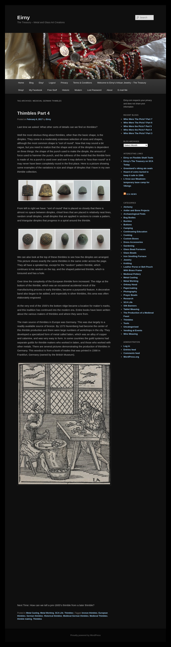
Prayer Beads (130, 295)
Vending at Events (133, 330)
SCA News (131, 194)
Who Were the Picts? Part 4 (138, 130)
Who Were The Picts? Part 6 (138, 122)
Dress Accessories (133, 242)
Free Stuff (52, 90)
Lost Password (94, 90)
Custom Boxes (131, 238)
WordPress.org (131, 357)
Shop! (21, 90)
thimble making (24, 619)
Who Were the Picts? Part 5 (138, 126)
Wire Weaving (131, 334)
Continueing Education (135, 231)
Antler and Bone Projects (136, 210)
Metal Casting (32, 613)
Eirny (23, 17)
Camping (128, 228)
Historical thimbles (53, 616)
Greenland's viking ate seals (138, 168)
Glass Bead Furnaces (135, 249)
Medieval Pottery (132, 274)
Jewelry (128, 260)
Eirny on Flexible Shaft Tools (138, 157)
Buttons (128, 224)
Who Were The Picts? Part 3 (138, 133)
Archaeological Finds (134, 214)
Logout (52, 82)
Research (128, 298)
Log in (127, 346)
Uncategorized (131, 327)
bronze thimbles (89, 613)
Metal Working (47, 613)
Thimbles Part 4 (33, 113)
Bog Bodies (130, 217)
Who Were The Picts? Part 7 (138, 119)
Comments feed (132, 353)
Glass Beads (130, 253)
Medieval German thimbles (76, 616)
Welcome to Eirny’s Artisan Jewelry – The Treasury (121, 82)
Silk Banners (130, 305)
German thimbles (35, 616)
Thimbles (68, 613)
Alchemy (128, 207)
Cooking (128, 235)
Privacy (64, 82)
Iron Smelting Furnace (135, 256)
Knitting (128, 263)
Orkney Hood (130, 284)
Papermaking (130, 288)
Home (21, 82)
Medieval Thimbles (99, 616)
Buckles (128, 221)
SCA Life (59, 613)
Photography (130, 291)
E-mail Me (122, 90)
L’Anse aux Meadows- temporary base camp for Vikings (136, 182)
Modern (78, 90)
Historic (65, 90)
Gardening (129, 246)
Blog (31, 82)
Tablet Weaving (131, 309)
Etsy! (41, 82)
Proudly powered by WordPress (85, 635)
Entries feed (130, 349)
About (109, 90)
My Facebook (35, 90)
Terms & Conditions (82, 82)
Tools (126, 323)
